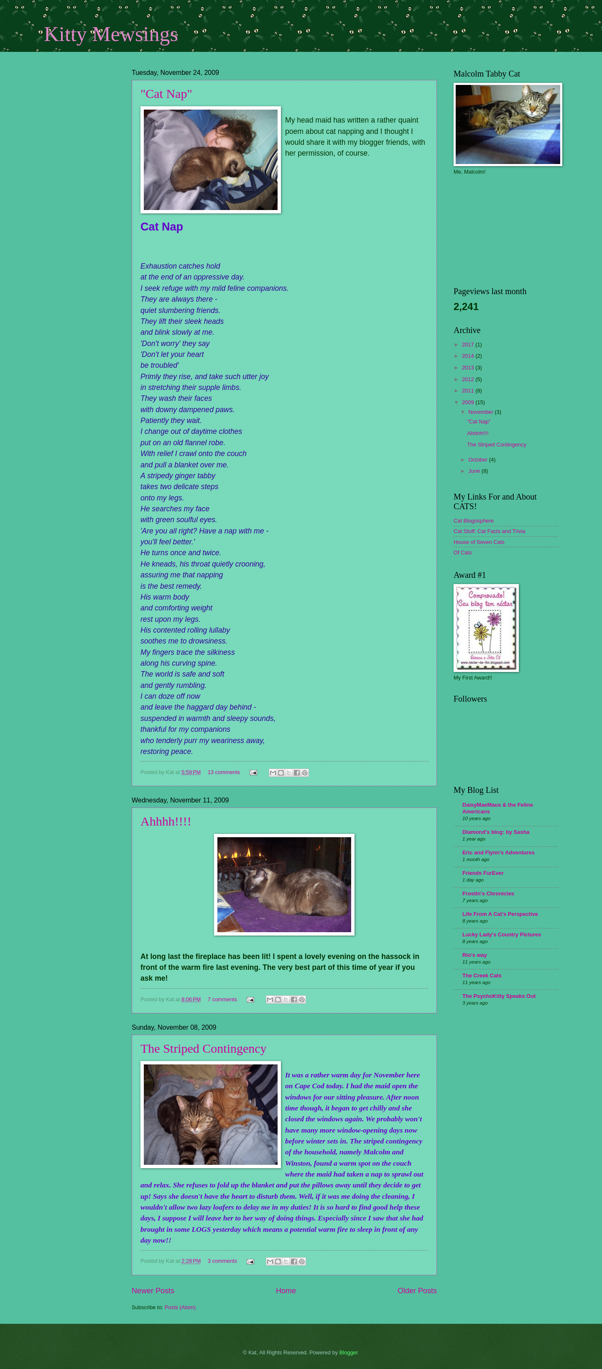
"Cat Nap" (166, 93)
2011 (468, 390)
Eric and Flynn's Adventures (498, 852)
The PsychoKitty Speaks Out (499, 996)
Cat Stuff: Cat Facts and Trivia (489, 531)
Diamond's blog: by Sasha (495, 832)
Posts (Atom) (180, 1307)
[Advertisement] (86, 123)
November (481, 412)
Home (286, 1291)
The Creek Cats (482, 975)
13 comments (224, 772)
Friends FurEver (483, 873)
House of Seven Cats (479, 542)
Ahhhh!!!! (165, 821)
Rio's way (474, 955)
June (475, 471)
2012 (468, 379)
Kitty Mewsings (111, 34)
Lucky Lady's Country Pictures (501, 934)
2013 (468, 367)
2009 (468, 402)
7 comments (222, 999)
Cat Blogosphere (474, 521)
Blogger (348, 1352)
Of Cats (463, 552)
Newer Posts (153, 1291)
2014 (468, 356)
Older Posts (417, 1291)
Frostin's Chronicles (488, 893)
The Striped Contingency (203, 1048)
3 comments (222, 1261)
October (478, 459)
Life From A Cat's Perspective (500, 914)
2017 (468, 344)
